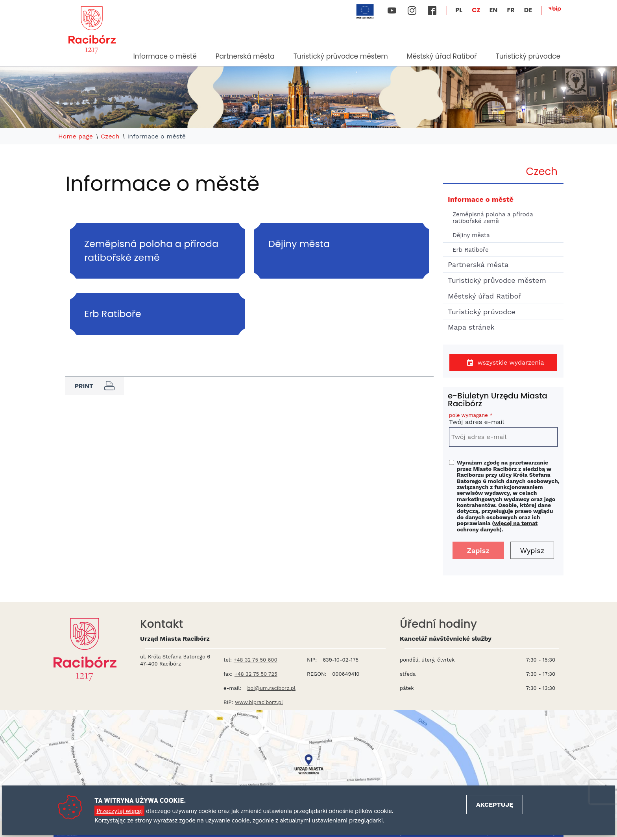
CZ (476, 10)
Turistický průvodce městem (341, 56)
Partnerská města (245, 56)
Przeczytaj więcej (119, 810)
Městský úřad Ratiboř (442, 56)
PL (458, 10)
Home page (75, 136)
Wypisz (532, 550)
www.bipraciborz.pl (259, 702)
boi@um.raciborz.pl (271, 688)
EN (494, 10)
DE (528, 10)
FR (510, 10)
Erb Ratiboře (471, 249)
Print (95, 386)
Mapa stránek (471, 327)
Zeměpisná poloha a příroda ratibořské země (493, 218)
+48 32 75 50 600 (255, 660)
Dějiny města (471, 235)
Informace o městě (164, 56)
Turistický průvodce (527, 56)
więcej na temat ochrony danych (497, 526)
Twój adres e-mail (503, 420)
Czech (110, 136)
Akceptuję (494, 804)
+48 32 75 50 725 (256, 674)
